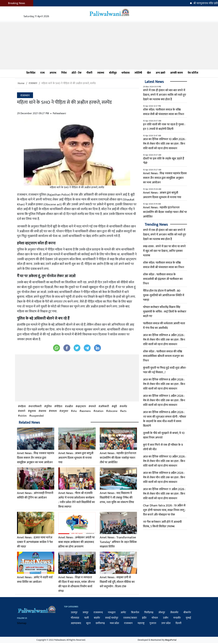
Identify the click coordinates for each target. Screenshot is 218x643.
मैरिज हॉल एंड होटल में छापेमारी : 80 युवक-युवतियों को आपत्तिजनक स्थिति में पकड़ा (163, 295)
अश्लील (70, 407)
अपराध (53, 73)
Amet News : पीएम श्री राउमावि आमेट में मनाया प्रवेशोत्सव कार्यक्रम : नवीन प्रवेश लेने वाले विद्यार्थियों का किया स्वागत (76, 500)
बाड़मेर (97, 618)
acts (124, 411)
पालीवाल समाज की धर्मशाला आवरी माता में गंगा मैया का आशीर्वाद (164, 325)
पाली (86, 618)
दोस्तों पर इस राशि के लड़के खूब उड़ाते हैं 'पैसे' (163, 161)
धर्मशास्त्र (125, 73)
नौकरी (89, 73)
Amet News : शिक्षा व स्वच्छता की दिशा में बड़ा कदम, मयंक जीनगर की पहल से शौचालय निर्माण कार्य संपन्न (76, 584)
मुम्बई (188, 618)
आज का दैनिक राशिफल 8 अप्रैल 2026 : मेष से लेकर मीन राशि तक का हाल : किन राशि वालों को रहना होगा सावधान (164, 384)
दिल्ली (178, 623)
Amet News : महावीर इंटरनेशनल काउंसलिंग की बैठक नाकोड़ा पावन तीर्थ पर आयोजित (118, 458)
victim (23, 416)
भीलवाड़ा (75, 618)
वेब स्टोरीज (193, 73)
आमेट (123, 612)
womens (86, 411)
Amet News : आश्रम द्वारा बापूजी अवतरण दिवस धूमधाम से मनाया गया (75, 458)
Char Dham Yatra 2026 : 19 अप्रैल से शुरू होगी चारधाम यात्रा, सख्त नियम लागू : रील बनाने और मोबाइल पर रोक (164, 510)
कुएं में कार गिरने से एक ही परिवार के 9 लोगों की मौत (163, 447)
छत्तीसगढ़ (100, 623)
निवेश (64, 73)
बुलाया (33, 411)
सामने (22, 411)
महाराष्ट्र (141, 623)
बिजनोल (135, 612)
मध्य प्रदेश (114, 623)
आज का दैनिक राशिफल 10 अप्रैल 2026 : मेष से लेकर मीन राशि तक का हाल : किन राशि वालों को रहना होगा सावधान (164, 144)
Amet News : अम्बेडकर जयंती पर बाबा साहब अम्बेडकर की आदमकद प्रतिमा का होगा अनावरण (76, 542)
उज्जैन (165, 618)
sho (75, 411)
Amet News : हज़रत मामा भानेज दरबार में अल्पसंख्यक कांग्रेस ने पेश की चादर (35, 542)
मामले (93, 407)
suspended (37, 416)
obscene (112, 411)
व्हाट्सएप (81, 407)
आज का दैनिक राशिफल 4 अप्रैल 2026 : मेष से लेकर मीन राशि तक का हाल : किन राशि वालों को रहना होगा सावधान (164, 340)
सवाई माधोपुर (111, 618)
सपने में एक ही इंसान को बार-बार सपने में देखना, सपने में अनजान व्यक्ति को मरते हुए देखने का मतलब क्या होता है (164, 95)
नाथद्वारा (112, 612)
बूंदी (115, 407)
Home (21, 83)
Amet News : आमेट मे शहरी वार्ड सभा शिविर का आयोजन (35, 579)
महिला (23, 407)
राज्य (42, 73)
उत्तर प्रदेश (165, 623)
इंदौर (144, 618)
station (99, 411)
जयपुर (85, 612)
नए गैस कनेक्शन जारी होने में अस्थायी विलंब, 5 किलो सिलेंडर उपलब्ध (162, 524)
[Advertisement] (109, 45)
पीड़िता (59, 407)
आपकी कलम (176, 73)
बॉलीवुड (113, 73)
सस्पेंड (124, 407)
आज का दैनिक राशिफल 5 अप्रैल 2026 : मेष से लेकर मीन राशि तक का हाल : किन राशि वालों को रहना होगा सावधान (164, 400)
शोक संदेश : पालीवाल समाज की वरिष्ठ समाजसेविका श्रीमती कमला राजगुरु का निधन (163, 356)
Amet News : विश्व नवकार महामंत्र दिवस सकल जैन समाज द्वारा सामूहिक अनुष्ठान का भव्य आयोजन (35, 458)
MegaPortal (170, 640)
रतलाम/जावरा (130, 618)
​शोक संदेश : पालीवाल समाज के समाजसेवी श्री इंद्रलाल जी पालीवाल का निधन (163, 279)
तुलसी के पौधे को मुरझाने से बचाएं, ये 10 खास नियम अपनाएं (163, 435)
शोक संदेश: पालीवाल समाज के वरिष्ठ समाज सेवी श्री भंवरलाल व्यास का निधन (163, 112)
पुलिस (49, 407)
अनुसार (64, 411)
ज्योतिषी (138, 73)
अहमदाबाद (76, 623)
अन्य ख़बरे (160, 73)
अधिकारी (104, 407)
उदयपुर (74, 612)
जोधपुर (161, 612)
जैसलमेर (174, 612)
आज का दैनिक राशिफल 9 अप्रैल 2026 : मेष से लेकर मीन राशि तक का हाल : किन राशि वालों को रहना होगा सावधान (164, 477)
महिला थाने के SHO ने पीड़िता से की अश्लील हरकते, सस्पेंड (68, 83)
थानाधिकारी (36, 407)
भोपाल (155, 618)
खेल (149, 73)
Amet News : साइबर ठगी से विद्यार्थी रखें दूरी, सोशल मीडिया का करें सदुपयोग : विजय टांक (117, 582)
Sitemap (21, 623)
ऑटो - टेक (76, 73)
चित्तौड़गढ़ (148, 612)
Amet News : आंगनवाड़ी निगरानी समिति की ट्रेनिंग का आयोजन (35, 495)
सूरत (88, 623)
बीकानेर (187, 612)
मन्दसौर (177, 618)
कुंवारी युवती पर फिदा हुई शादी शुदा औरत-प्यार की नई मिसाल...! (164, 370)
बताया (43, 411)
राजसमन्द (98, 612)
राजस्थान (33, 83)
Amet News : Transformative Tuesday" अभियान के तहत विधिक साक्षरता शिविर (118, 542)
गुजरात (152, 623)
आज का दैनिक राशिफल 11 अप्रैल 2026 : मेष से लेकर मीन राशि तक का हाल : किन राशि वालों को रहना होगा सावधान (164, 494)
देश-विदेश (30, 73)
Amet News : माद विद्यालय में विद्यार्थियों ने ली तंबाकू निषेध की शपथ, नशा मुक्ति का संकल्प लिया (117, 498)
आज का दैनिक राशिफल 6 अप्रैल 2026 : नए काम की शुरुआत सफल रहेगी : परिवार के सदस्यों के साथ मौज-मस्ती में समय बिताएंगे (164, 419)
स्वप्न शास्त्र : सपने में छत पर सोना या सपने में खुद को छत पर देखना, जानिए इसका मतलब (164, 251)
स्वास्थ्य (100, 73)
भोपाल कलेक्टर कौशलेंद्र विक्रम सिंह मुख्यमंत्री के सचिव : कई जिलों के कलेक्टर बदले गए (164, 312)
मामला (54, 411)
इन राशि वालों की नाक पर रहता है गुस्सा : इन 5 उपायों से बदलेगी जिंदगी (164, 127)
